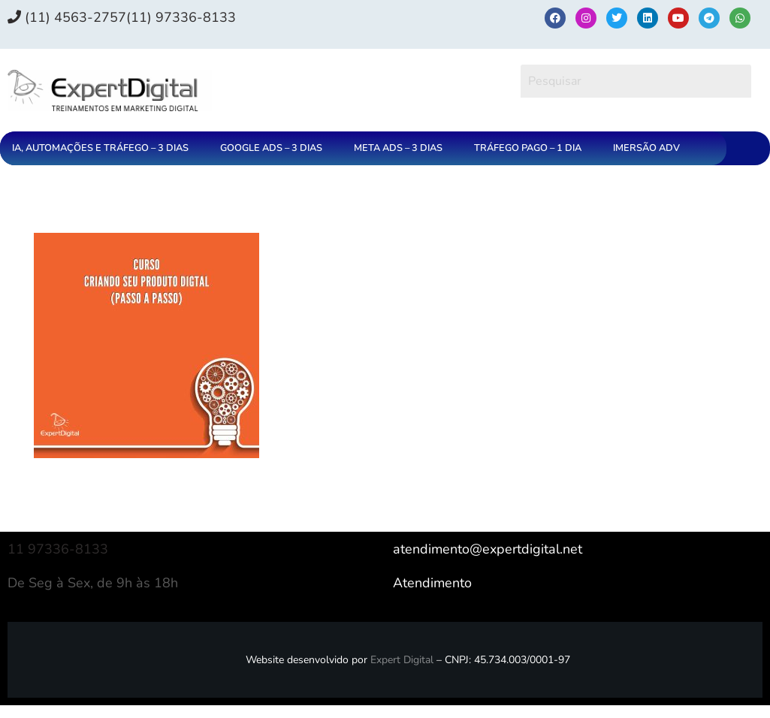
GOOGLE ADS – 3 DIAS (271, 148)
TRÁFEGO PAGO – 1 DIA (527, 148)
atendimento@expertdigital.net (487, 549)
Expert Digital (401, 660)
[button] (104, 148)
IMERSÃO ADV (646, 148)
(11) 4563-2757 (67, 17)
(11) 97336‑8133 (181, 17)
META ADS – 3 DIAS (398, 148)
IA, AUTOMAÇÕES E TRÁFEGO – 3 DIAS (100, 148)
